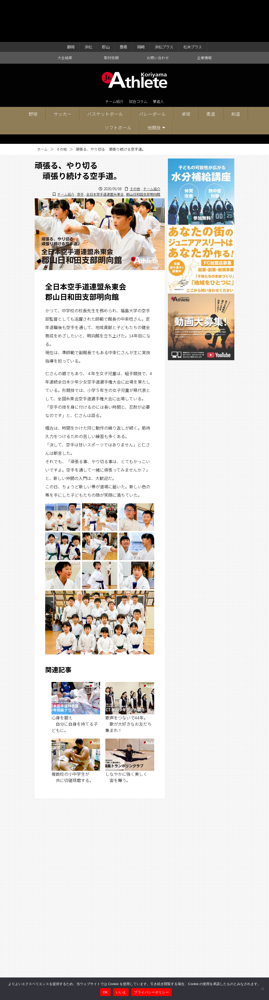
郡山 (103, 6)
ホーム (42, 109)
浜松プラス (166, 6)
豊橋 (122, 6)
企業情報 (204, 17)
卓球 (186, 74)
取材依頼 (111, 17)
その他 (62, 109)
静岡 (64, 6)
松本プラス (198, 6)
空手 (74, 154)
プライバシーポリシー (151, 992)
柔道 (210, 74)
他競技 (154, 88)
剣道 (235, 74)
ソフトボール (118, 88)
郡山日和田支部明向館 (141, 154)
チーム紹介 (111, 61)
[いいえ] (262, 988)
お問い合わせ (158, 17)
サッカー (62, 74)
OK (105, 992)
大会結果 (65, 17)
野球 (33, 74)
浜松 (83, 6)
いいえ (121, 992)
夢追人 (162, 61)
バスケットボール (105, 74)
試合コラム (138, 61)
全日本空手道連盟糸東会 (100, 154)
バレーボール (152, 74)
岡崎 (141, 6)
